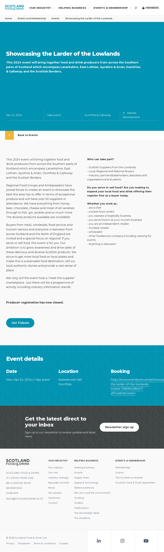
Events (57, 18)
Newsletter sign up (119, 427)
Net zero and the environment (92, 492)
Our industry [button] (42, 7)
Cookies (63, 543)
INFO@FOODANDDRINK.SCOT (24, 498)
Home (10, 18)
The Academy (82, 518)
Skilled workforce (84, 487)
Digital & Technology (86, 482)
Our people (55, 492)
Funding (79, 497)
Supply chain (81, 477)
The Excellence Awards (129, 477)
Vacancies (54, 497)
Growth (78, 472)
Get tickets (20, 323)
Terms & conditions (44, 543)
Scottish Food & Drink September (135, 482)
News (51, 487)
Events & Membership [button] (112, 7)
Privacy (10, 543)
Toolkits (78, 503)
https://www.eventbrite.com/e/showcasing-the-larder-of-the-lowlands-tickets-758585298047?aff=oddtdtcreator (134, 386)
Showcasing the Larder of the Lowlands (90, 18)
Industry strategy (58, 477)
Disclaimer (24, 543)
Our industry (55, 467)
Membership (122, 467)
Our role (53, 472)
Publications (81, 508)
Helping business (84, 467)
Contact (53, 503)
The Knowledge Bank (86, 513)
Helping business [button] (74, 7)
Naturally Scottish (58, 482)
